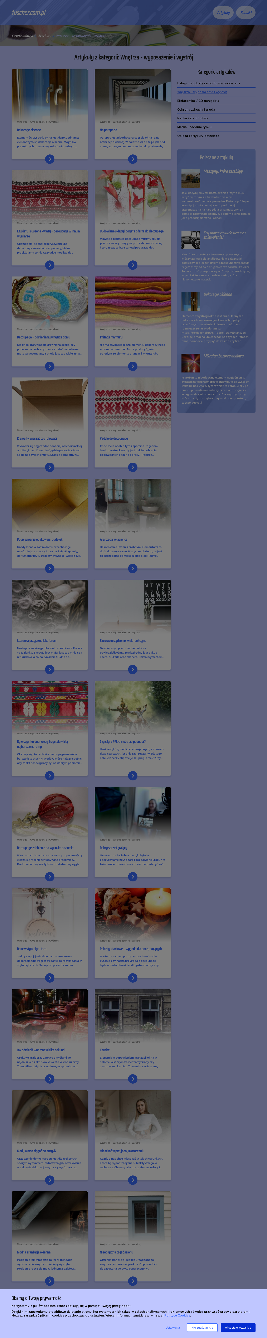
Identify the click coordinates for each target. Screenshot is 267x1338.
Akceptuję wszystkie (238, 1327)
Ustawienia (173, 1327)
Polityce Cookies (177, 1315)
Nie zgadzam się (202, 1327)
